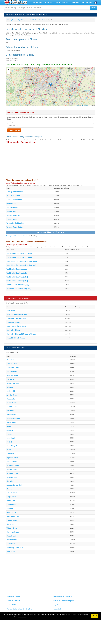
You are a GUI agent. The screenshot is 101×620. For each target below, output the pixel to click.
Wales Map (75, 2)
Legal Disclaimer (58, 605)
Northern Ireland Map (62, 2)
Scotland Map (48, 2)
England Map (37, 2)
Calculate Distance (14, 130)
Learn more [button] (22, 617)
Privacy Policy (57, 609)
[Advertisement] (50, 161)
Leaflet (77, 105)
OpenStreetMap (85, 105)
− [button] (8, 72)
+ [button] (8, 69)
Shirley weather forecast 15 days (21, 142)
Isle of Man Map (87, 2)
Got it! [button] (95, 616)
